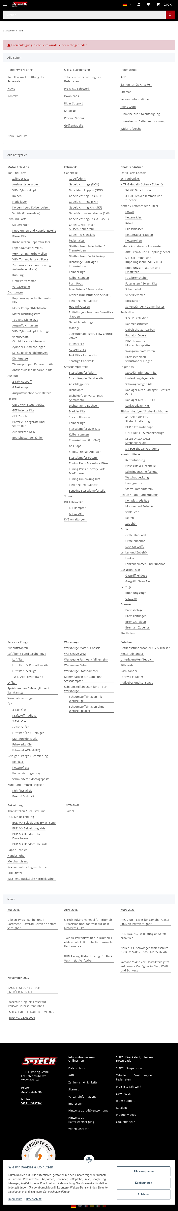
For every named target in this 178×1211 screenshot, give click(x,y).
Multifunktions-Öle (24, 738)
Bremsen (127, 604)
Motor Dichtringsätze (26, 314)
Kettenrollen (133, 240)
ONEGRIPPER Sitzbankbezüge (144, 433)
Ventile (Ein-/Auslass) (26, 213)
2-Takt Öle (19, 721)
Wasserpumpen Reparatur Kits (32, 364)
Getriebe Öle (20, 727)
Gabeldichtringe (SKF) (83, 202)
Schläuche (132, 512)
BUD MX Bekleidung (21, 817)
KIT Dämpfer (77, 508)
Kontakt (13, 96)
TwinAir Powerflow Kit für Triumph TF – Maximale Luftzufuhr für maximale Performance (89, 942)
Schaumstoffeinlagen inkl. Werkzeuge (86, 699)
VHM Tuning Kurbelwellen (29, 253)
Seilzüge (126, 587)
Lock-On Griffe (134, 547)
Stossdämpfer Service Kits (86, 378)
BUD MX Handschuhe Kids (29, 844)
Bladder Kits (77, 411)
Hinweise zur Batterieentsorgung (142, 121)
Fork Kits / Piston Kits (83, 355)
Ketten (129, 211)
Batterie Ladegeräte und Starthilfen (28, 424)
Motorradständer (132, 654)
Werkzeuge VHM (75, 654)
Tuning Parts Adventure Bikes (88, 463)
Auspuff (13, 376)
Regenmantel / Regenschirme (27, 867)
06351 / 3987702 (31, 1092)
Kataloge (70, 111)
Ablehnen (142, 1194)
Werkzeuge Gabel (75, 665)
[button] (138, 4)
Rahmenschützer (136, 324)
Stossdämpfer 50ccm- (83, 457)
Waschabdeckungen (21, 698)
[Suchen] (170, 15)
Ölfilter (12, 682)
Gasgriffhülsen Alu (137, 581)
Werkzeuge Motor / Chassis (82, 648)
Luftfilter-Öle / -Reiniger (28, 733)
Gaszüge (131, 598)
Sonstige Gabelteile (82, 361)
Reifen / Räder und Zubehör (139, 495)
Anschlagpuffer (79, 384)
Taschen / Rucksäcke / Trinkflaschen (31, 879)
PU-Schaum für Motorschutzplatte (137, 343)
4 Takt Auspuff (21, 387)
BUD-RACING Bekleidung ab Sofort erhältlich (143, 936)
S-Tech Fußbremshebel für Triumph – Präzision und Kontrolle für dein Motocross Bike (88, 924)
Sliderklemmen (135, 295)
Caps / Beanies (17, 850)
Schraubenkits (130, 178)
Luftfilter (18, 659)
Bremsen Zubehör (137, 627)
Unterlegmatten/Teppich (137, 659)
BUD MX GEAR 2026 (22, 1017)
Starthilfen (128, 633)
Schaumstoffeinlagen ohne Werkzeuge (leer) (86, 709)
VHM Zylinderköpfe (25, 190)
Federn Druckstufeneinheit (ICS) (90, 295)
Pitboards (127, 665)
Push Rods (76, 283)
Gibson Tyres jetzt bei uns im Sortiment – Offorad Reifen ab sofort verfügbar (32, 924)
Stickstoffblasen (79, 417)
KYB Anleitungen (75, 519)
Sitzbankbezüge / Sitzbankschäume (144, 411)
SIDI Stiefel (15, 873)
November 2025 (18, 978)
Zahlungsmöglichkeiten (136, 84)
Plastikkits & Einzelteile (140, 466)
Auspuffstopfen (18, 648)
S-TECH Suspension (77, 70)
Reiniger (17, 762)
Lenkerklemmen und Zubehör (145, 564)
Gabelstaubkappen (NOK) (86, 190)
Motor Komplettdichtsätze (29, 308)
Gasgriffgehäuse (136, 575)
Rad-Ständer (129, 671)
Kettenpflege (20, 767)
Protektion (127, 312)
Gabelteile (71, 173)
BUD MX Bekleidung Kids (28, 828)
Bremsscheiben (135, 622)
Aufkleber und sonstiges (137, 682)
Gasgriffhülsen (130, 570)
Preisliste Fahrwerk (76, 89)
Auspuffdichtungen (25, 325)
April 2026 (71, 910)
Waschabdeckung (137, 477)
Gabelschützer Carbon (140, 329)
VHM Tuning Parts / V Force (30, 259)
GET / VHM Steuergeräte (28, 404)
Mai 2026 (14, 910)
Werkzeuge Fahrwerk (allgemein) (85, 659)
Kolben (17, 196)
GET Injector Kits (23, 410)
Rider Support (73, 103)
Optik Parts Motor (24, 281)
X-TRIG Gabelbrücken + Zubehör (142, 184)
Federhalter (76, 240)
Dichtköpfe (76, 390)
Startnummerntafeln (139, 489)
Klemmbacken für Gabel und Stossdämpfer (83, 679)
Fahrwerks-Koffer (132, 677)
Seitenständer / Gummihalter (144, 306)
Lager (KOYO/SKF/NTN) (27, 248)
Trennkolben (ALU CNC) (84, 440)
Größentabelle (73, 125)
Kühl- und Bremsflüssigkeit (26, 785)
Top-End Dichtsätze (25, 320)
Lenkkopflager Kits (137, 405)
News (11, 89)
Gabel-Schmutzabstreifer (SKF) (89, 213)
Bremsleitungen (136, 616)
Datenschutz (35, 1199)
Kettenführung (135, 460)
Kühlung (18, 275)
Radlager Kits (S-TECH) (140, 400)
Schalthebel (133, 289)
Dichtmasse (20, 358)
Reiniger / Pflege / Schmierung (28, 756)
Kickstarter (132, 301)
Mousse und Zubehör (139, 506)
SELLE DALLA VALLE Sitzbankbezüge (138, 441)
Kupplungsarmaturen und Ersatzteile (142, 270)
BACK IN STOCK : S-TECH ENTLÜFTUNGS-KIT (24, 990)
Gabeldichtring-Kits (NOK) (86, 196)
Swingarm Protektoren (140, 351)
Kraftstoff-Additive (24, 715)
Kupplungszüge (135, 593)
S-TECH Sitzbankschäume (142, 448)
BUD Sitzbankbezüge (139, 427)
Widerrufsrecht (131, 129)
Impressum (17, 1199)
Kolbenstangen (79, 278)
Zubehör (131, 523)
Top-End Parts (17, 173)
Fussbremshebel (136, 278)
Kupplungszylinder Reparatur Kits (32, 300)
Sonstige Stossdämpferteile (87, 490)
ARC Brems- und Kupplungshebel (147, 252)
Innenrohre (76, 344)
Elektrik (12, 399)
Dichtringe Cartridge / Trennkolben (83, 264)
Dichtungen (15, 292)
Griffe (124, 529)
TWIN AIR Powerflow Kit (27, 677)
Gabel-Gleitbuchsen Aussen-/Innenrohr (82, 227)
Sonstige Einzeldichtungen (30, 353)
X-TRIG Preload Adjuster (85, 452)
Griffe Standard (135, 535)
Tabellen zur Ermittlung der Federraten (26, 79)
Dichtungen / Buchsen (84, 405)
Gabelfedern (77, 178)
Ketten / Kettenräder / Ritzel (139, 206)
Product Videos (74, 118)
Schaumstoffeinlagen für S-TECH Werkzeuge (85, 689)
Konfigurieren (142, 1182)
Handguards (133, 483)
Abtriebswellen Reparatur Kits (32, 370)
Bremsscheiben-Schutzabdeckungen (138, 359)
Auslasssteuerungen (26, 184)
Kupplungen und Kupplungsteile (34, 230)
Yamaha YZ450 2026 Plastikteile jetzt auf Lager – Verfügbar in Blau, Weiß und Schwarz (145, 966)
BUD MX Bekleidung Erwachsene (34, 822)
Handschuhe (16, 855)
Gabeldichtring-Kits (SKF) (85, 207)
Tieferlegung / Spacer (83, 301)
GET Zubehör (21, 416)
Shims (68, 496)
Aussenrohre (77, 349)
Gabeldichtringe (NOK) (84, 184)
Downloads (71, 96)
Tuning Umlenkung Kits (84, 479)
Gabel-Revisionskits (82, 235)
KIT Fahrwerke (73, 502)
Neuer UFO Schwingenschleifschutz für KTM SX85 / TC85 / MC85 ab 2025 (145, 950)
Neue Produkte (17, 136)
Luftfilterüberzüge (24, 671)
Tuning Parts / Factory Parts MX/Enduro (87, 471)
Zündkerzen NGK (23, 432)
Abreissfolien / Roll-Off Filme (26, 811)
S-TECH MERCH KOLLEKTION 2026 (31, 1012)
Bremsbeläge (134, 610)
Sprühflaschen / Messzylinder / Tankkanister (28, 690)
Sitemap (126, 92)
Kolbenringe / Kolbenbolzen (30, 207)
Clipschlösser (134, 229)
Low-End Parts (17, 219)
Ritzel (129, 223)
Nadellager (19, 202)
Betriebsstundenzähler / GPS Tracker (145, 648)
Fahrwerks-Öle (22, 744)
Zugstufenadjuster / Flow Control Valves (91, 336)
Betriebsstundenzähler (27, 437)
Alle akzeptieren (142, 1171)
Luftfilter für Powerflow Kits (30, 665)
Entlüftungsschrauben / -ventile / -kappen (91, 314)
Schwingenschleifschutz (141, 471)
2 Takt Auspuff (21, 381)
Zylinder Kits (20, 178)
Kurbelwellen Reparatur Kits (31, 242)
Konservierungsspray (26, 773)
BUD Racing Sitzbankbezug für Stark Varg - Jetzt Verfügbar (88, 958)
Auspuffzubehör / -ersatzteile (31, 393)
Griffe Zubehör (135, 541)
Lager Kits (127, 367)
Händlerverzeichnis (20, 70)
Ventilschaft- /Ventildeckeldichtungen (28, 339)
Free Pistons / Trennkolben (86, 289)
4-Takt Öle (19, 710)
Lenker (129, 558)
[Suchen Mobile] (84, 15)
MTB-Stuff (72, 805)
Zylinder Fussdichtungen (28, 347)
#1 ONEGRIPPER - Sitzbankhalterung (137, 419)
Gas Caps (75, 446)
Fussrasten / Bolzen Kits (141, 283)
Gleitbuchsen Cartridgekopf (87, 256)
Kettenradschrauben (139, 235)
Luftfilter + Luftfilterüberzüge (27, 654)
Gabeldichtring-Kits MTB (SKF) (89, 219)
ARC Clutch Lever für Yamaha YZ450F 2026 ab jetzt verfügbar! (145, 922)
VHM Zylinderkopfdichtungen (31, 331)
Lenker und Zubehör (134, 552)
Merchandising (18, 861)
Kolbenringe (77, 272)
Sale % (70, 811)
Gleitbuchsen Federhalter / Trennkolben (87, 248)
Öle (10, 704)
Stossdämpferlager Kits (84, 429)
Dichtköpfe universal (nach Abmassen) (86, 398)
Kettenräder (133, 217)
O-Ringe (74, 328)
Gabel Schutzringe (81, 322)
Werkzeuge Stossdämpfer (81, 671)
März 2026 (127, 910)
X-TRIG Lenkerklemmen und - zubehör (144, 198)
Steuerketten (20, 225)
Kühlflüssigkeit (22, 790)
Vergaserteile (21, 286)
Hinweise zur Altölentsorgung (140, 114)
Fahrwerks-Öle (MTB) (26, 750)
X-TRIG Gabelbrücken (139, 190)
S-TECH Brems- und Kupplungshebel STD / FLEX (143, 260)
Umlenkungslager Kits (140, 378)
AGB (123, 77)
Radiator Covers (135, 335)
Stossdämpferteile (76, 367)
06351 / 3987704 (31, 1103)
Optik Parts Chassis (133, 173)
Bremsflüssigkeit (23, 796)
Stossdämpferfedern (82, 372)
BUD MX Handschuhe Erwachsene (26, 836)
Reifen (129, 518)
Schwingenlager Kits (138, 384)
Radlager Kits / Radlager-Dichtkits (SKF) (147, 392)
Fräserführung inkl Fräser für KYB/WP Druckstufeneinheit (27, 1004)
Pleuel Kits (19, 236)
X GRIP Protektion (136, 318)
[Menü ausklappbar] (5, 2)
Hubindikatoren (79, 306)
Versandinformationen (136, 99)
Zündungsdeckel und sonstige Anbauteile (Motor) (32, 267)
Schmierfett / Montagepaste (30, 779)
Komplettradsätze (137, 500)
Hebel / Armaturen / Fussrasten (142, 246)
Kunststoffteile (130, 454)
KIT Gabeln (76, 513)
